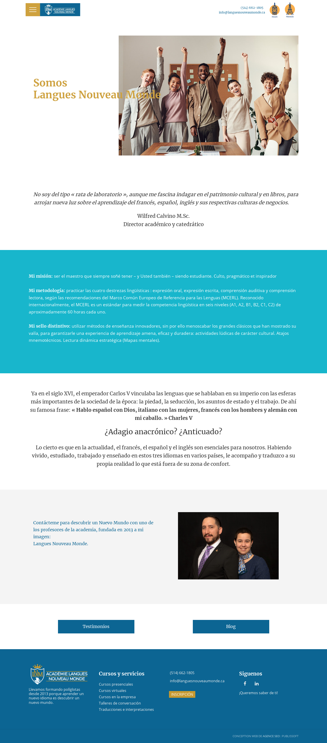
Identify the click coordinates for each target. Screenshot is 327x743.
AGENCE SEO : (272, 736)
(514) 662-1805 (252, 7)
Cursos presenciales (116, 684)
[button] (33, 9)
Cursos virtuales (112, 690)
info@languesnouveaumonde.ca (242, 12)
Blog (231, 626)
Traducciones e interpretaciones (126, 709)
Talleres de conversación (120, 703)
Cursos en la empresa (117, 696)
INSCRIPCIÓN (182, 694)
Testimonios (96, 626)
